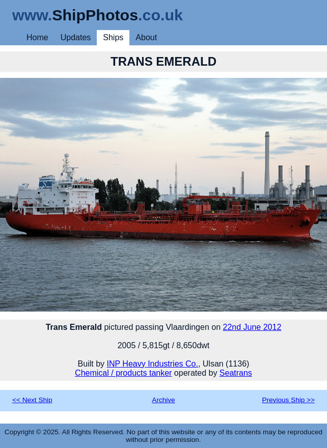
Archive (163, 400)
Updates (76, 37)
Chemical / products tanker (123, 373)
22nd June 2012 (252, 327)
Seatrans (236, 373)
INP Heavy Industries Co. (152, 363)
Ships (113, 37)
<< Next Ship (32, 400)
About (146, 37)
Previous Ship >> (288, 400)
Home (37, 37)
